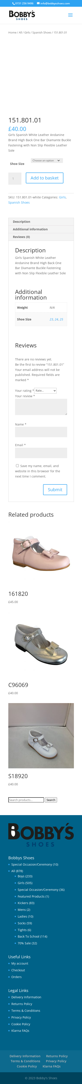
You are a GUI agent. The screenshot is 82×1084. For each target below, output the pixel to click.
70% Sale (24, 943)
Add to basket (45, 178)
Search (51, 800)
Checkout (18, 970)
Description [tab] (21, 221)
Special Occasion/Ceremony (31, 864)
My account (19, 963)
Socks (22, 923)
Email (20, 445)
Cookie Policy (20, 1024)
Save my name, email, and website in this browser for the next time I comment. (37, 471)
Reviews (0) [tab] (21, 237)
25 (61, 319)
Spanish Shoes (41, 32)
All (20, 32)
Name (20, 424)
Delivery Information (26, 997)
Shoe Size (17, 164)
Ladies (22, 916)
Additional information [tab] (30, 229)
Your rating (24, 390)
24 (56, 319)
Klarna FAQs (20, 1031)
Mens (22, 910)
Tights (22, 930)
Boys (21, 876)
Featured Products (31, 896)
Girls (27, 32)
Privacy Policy (21, 1017)
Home (12, 32)
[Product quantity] (14, 179)
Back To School (28, 936)
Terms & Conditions (25, 1011)
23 (51, 319)
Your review (25, 396)
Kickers (23, 903)
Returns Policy (21, 1004)
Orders (16, 977)
